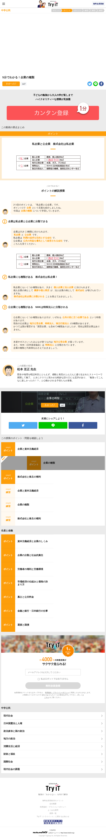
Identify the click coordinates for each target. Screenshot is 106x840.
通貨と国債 (23, 625)
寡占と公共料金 (25, 597)
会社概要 (53, 804)
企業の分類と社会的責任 (30, 555)
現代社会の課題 (11, 769)
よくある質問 (53, 810)
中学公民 (5, 708)
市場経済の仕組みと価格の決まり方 (32, 583)
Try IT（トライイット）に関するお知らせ (53, 816)
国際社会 (8, 761)
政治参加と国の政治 (13, 731)
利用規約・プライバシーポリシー (57, 692)
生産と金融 (7, 530)
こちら (46, 697)
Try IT (53, 3)
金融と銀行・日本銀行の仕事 (32, 611)
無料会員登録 (98, 4)
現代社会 (8, 715)
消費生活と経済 (11, 746)
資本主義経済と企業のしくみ (32, 541)
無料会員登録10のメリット (52, 800)
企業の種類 (49, 463)
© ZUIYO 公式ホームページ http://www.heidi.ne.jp (53, 831)
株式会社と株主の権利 (29, 477)
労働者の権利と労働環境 (30, 569)
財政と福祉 (9, 754)
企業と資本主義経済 (27, 449)
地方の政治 (9, 738)
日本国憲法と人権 (12, 723)
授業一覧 (53, 813)
